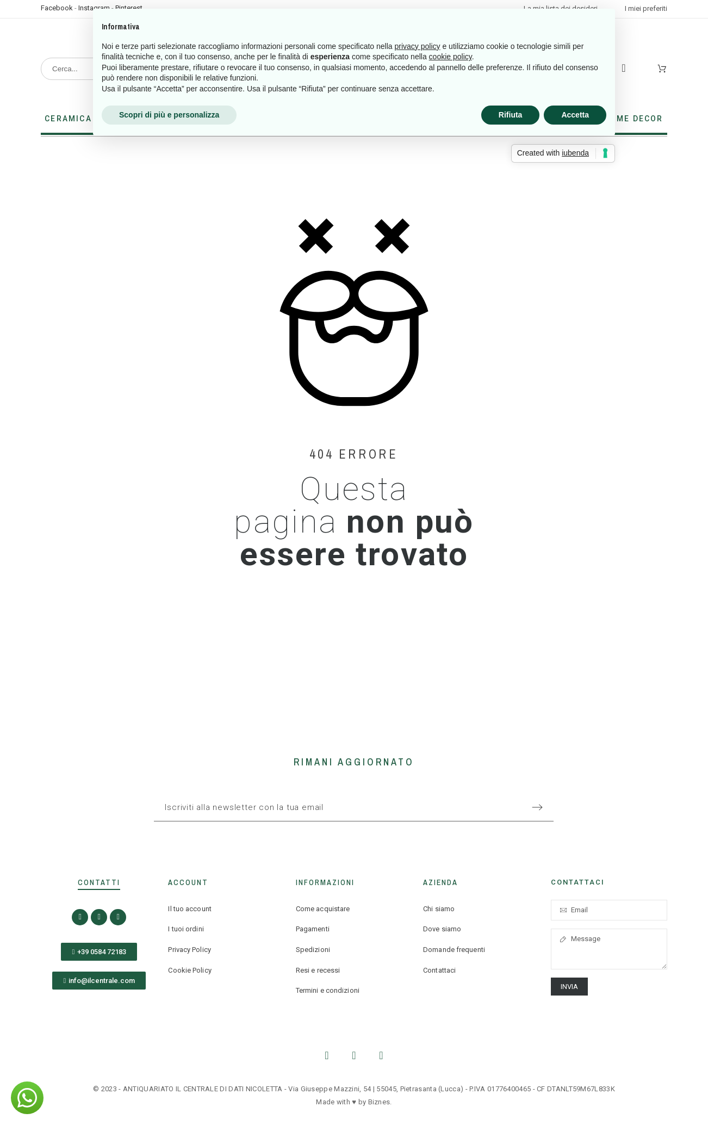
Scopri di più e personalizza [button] (169, 114)
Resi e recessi (318, 970)
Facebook (57, 8)
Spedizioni (313, 949)
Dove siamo (442, 929)
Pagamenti (313, 929)
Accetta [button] (575, 114)
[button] (99, 952)
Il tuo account (189, 909)
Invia (570, 986)
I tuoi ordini (185, 929)
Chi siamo (439, 909)
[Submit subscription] (537, 807)
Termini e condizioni (327, 990)
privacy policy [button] (417, 46)
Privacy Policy (189, 949)
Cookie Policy (189, 970)
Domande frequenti (454, 949)
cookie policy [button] (450, 56)
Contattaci (439, 970)
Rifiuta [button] (511, 114)
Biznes (379, 1102)
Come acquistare (323, 909)
